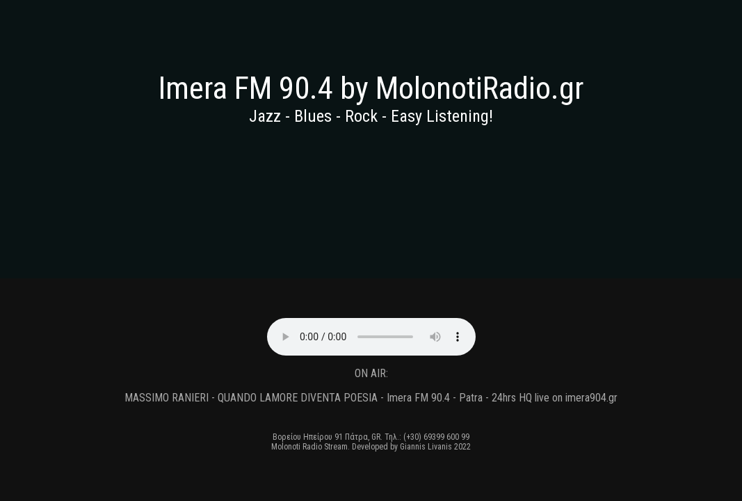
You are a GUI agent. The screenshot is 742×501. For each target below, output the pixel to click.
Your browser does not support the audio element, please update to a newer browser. (371, 337)
